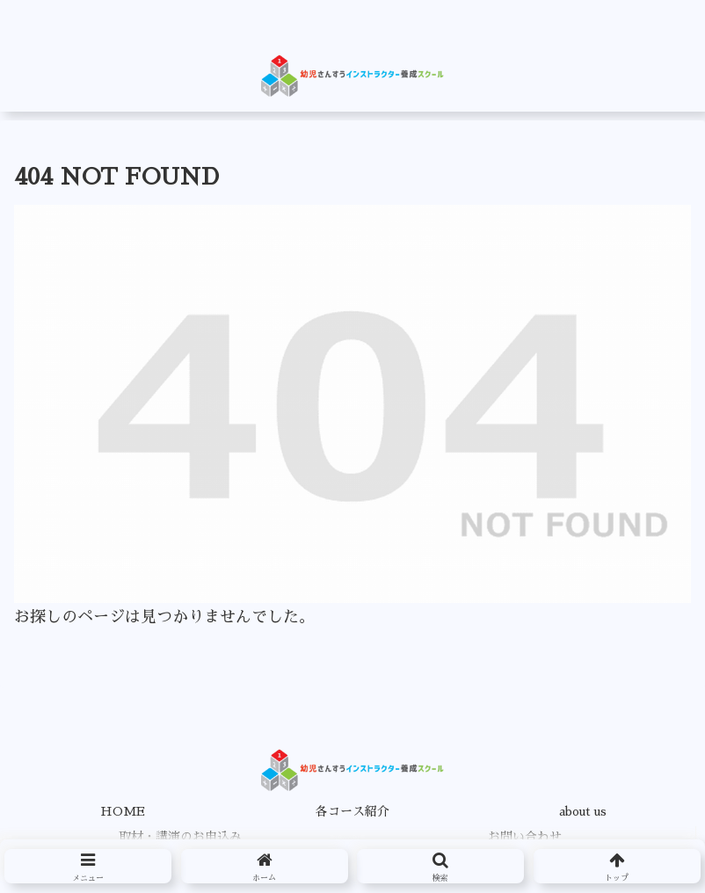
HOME (122, 811)
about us (583, 811)
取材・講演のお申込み (180, 837)
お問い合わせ (525, 837)
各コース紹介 (352, 811)
